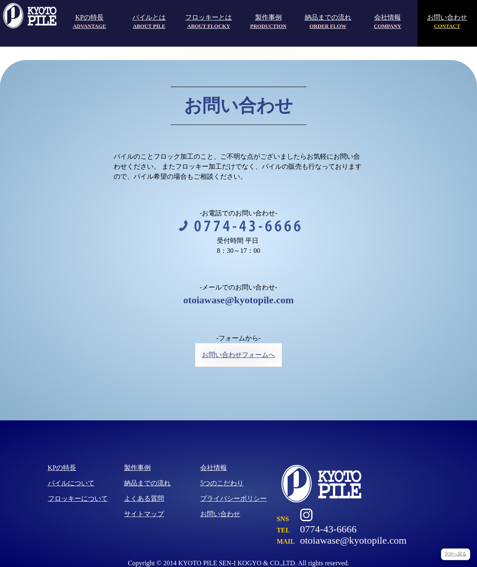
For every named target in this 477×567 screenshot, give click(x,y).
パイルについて (71, 483)
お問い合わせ (447, 21)
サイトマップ (144, 513)
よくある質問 (144, 498)
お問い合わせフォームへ (238, 354)
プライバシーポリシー (233, 498)
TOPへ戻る (456, 554)
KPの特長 (89, 21)
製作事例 (268, 21)
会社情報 (387, 21)
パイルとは (149, 21)
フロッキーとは (208, 21)
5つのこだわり (221, 483)
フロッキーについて (78, 498)
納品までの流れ (328, 21)
